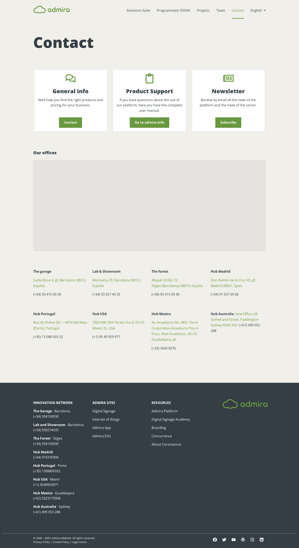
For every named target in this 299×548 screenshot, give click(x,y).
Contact (238, 10)
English (258, 10)
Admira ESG (101, 436)
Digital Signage (103, 411)
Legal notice (79, 542)
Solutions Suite (138, 10)
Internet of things (106, 419)
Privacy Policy (41, 542)
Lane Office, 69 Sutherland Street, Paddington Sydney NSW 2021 (235, 319)
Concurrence (162, 436)
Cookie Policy (61, 542)
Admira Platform (165, 411)
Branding (159, 427)
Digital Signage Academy (171, 419)
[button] (258, 10)
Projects (203, 10)
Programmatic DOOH (173, 10)
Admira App (101, 427)
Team (220, 10)
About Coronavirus (166, 444)
